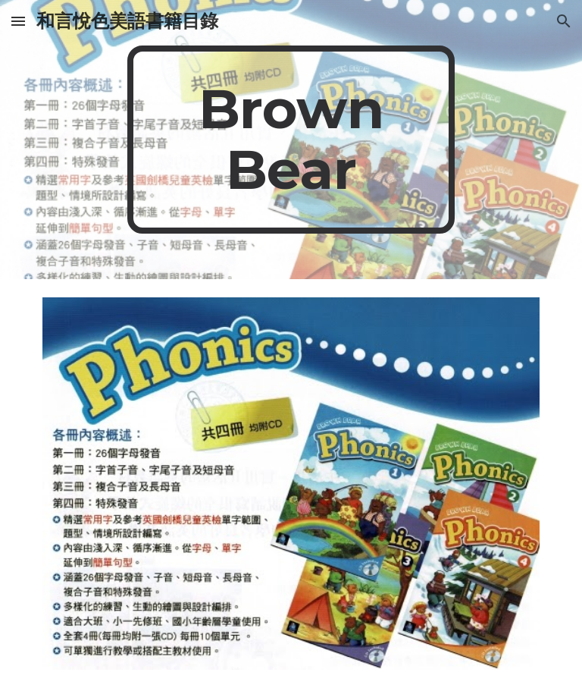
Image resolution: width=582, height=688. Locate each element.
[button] (18, 21)
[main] (290, 140)
